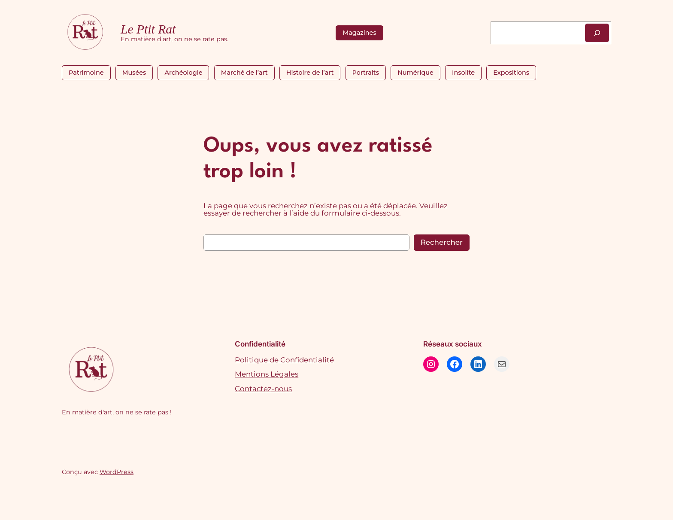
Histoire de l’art (309, 72)
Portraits (365, 72)
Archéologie (183, 72)
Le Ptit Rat (148, 29)
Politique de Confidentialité (284, 360)
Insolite (463, 72)
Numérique (415, 72)
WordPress (116, 472)
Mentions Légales (266, 374)
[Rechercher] (597, 33)
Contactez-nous (263, 388)
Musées (134, 72)
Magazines (359, 32)
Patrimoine (86, 72)
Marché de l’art (244, 72)
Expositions (511, 72)
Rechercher (442, 242)
